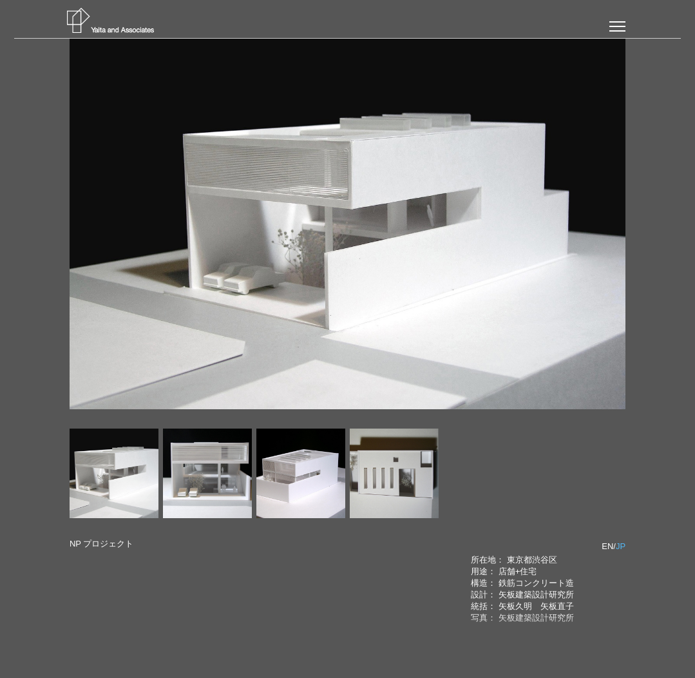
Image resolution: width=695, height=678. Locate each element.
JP (620, 546)
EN (607, 546)
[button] (617, 26)
